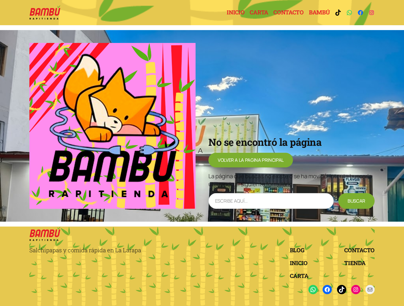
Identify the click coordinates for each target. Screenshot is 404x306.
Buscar (356, 201)
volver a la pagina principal (251, 160)
